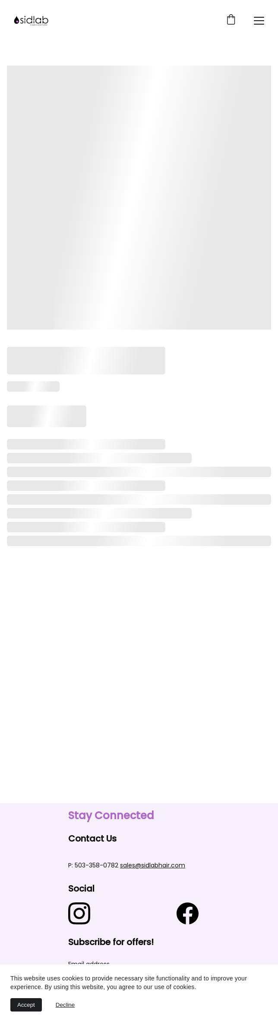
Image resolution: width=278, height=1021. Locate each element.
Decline (65, 1005)
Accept (26, 1005)
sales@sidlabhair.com (152, 865)
